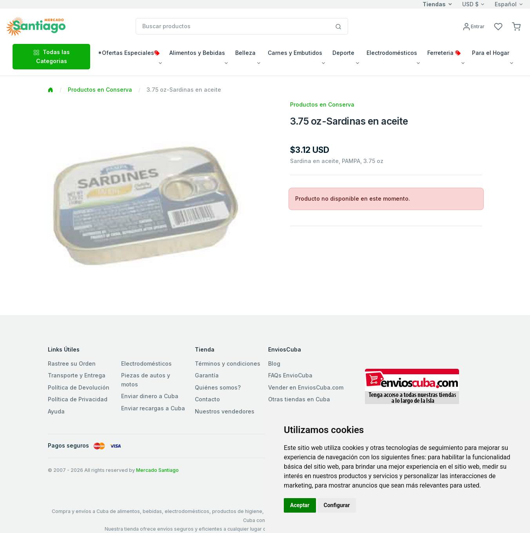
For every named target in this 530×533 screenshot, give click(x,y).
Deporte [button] (343, 52)
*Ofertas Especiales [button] (129, 52)
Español (506, 4)
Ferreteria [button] (444, 52)
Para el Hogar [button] (490, 52)
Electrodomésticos (146, 363)
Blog (274, 363)
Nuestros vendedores (224, 411)
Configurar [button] (337, 505)
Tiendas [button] (434, 4)
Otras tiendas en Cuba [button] (299, 399)
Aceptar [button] (300, 505)
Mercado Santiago (157, 470)
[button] (516, 26)
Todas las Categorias (51, 56)
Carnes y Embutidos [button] (295, 52)
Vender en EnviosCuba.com (305, 387)
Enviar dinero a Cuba (149, 396)
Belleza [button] (245, 52)
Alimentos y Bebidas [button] (197, 52)
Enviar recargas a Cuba (153, 408)
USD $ (470, 4)
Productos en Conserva (100, 89)
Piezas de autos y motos (145, 379)
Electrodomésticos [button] (392, 52)
